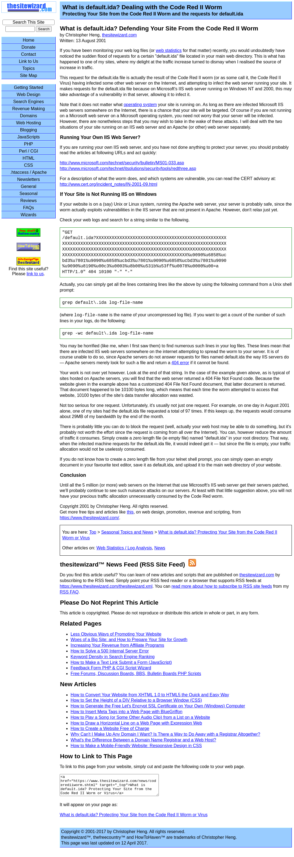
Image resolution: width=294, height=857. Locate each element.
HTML (28, 158)
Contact (28, 54)
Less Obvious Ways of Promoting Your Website (116, 634)
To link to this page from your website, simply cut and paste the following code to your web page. (152, 766)
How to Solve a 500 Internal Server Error (110, 651)
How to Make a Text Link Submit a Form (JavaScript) (121, 662)
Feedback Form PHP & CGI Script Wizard (111, 668)
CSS (28, 165)
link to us (35, 273)
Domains (28, 115)
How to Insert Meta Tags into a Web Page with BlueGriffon (126, 711)
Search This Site (28, 22)
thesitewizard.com (119, 35)
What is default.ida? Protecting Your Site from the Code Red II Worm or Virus (134, 818)
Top (92, 532)
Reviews (28, 200)
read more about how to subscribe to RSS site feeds (222, 586)
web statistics (169, 50)
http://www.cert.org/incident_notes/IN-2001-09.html (108, 184)
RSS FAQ (69, 592)
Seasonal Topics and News (127, 532)
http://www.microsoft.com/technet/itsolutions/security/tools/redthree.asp (128, 168)
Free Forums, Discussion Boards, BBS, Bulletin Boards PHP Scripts (136, 673)
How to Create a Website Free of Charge (110, 728)
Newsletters (28, 179)
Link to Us (28, 61)
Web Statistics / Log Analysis (124, 548)
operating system (140, 104)
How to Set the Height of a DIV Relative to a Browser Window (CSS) (136, 700)
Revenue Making (28, 108)
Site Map (28, 75)
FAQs (28, 207)
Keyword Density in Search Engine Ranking (113, 656)
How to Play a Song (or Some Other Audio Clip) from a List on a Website (140, 717)
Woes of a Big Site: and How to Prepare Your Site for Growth (129, 639)
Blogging (28, 130)
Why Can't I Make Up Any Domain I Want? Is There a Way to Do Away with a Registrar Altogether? (165, 734)
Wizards (28, 214)
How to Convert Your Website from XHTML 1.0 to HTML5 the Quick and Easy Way (150, 694)
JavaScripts (28, 137)
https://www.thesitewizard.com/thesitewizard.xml (106, 586)
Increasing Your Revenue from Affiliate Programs (117, 645)
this (130, 512)
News (159, 548)
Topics (28, 68)
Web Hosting (28, 122)
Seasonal (29, 193)
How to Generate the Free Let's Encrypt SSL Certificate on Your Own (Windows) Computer (158, 706)
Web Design (28, 94)
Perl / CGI (28, 151)
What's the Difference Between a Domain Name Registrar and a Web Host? (143, 740)
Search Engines (28, 101)
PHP (28, 144)
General (28, 186)
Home (28, 40)
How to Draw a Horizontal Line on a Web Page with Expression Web (136, 723)
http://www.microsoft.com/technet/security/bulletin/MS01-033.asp (122, 162)
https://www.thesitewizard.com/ (89, 517)
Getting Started (28, 87)
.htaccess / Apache (28, 172)
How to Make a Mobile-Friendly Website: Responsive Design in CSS (136, 745)
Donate (28, 47)
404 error (180, 362)
